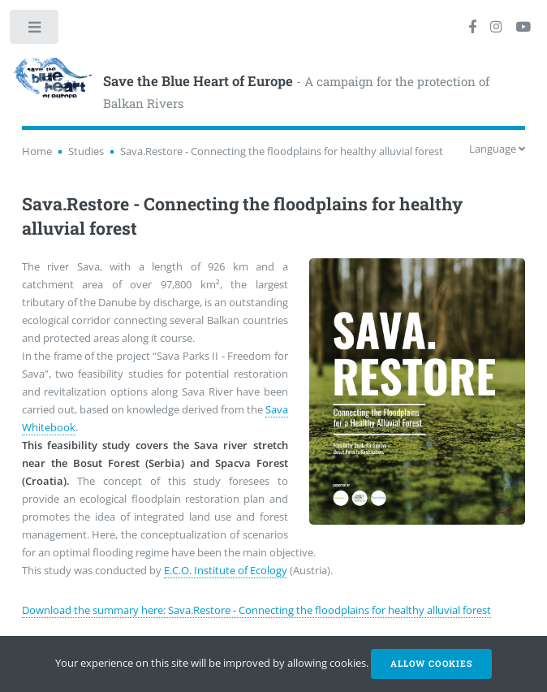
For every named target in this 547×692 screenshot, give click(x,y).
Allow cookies (431, 663)
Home (37, 151)
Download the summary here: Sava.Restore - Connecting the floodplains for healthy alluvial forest (256, 610)
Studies (86, 151)
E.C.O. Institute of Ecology (225, 570)
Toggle (35, 30)
